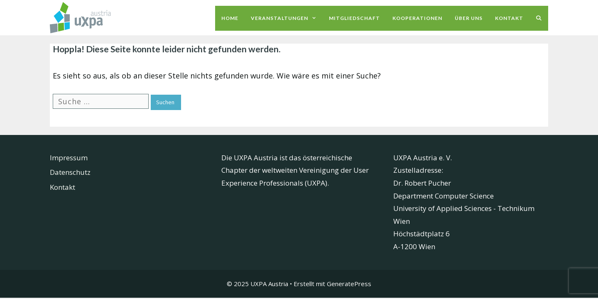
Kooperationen (417, 18)
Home (229, 18)
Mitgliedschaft (354, 18)
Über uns (469, 18)
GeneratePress (349, 283)
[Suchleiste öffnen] (538, 18)
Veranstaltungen (287, 18)
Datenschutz (70, 172)
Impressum (69, 157)
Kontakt (509, 18)
